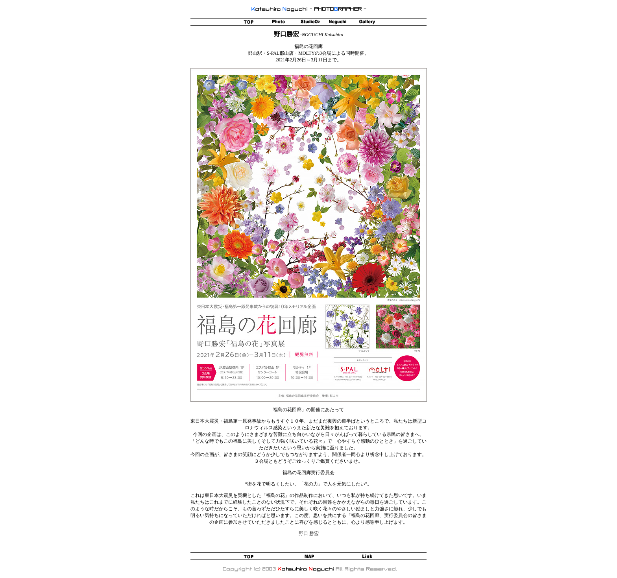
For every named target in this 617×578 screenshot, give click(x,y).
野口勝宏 (286, 34)
